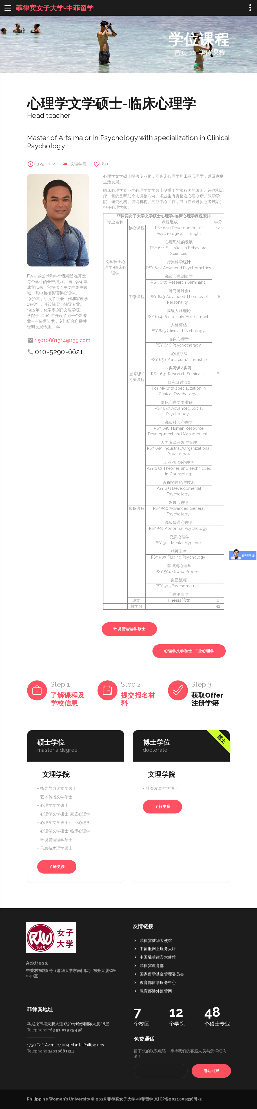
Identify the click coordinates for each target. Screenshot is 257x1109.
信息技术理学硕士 (56, 848)
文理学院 (78, 164)
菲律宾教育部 (152, 1005)
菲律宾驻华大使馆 (156, 980)
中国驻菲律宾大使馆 (158, 997)
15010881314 (61, 1012)
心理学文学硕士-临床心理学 (65, 831)
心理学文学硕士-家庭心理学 (65, 814)
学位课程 (212, 52)
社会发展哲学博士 (162, 788)
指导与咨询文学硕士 (58, 788)
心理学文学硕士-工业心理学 (189, 651)
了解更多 (57, 866)
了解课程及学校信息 (67, 699)
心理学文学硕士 (54, 805)
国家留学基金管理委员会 (162, 1013)
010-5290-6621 (59, 352)
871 (105, 164)
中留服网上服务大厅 (158, 988)
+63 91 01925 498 (65, 991)
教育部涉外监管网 (156, 1030)
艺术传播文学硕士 (56, 797)
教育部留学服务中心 (158, 1022)
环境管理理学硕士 (129, 629)
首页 (181, 52)
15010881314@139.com (62, 340)
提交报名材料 (138, 699)
